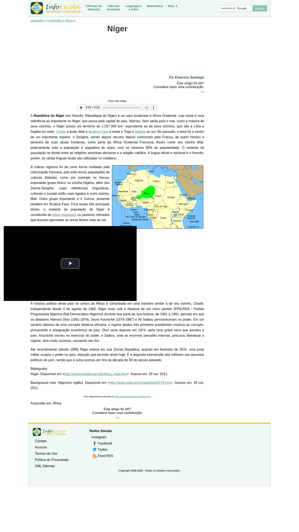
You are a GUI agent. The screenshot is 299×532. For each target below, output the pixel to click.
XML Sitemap (45, 466)
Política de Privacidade (52, 460)
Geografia (37, 20)
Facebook (105, 443)
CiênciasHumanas (113, 7)
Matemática (155, 6)
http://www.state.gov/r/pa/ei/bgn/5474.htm (140, 382)
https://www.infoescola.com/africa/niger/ (133, 396)
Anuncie (41, 447)
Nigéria (140, 131)
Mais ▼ (173, 6)
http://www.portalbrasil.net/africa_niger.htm (95, 374)
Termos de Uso (46, 453)
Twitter (103, 449)
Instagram (99, 437)
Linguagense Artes (133, 7)
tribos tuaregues (64, 215)
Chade (61, 131)
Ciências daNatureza (94, 7)
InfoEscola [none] (50, 432)
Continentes (54, 20)
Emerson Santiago (189, 77)
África (69, 20)
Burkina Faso (98, 131)
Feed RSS (105, 456)
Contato (41, 441)
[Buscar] (235, 8)
